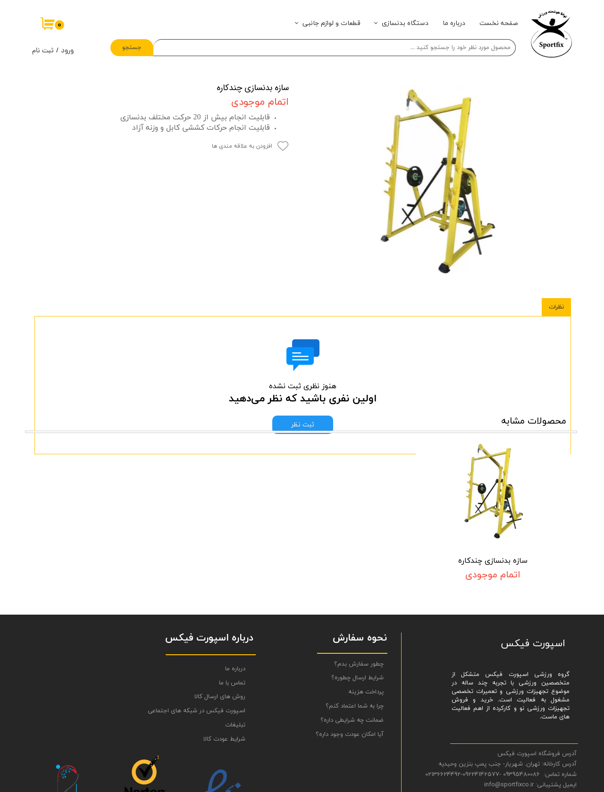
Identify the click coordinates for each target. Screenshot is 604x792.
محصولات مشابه (533, 363)
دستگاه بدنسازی (405, 23)
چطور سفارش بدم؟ (359, 580)
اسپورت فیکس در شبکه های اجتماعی (207, 628)
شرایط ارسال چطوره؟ (357, 595)
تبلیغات (235, 642)
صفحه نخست (498, 23)
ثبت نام (43, 51)
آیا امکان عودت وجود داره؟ (350, 651)
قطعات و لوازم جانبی (331, 23)
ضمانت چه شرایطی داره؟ (352, 637)
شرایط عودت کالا (224, 656)
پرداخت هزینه (366, 609)
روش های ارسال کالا (219, 613)
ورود (67, 51)
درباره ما (454, 23)
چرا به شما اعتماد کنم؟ (355, 623)
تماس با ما (232, 599)
